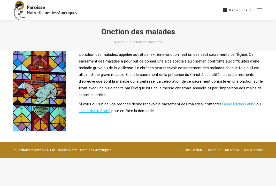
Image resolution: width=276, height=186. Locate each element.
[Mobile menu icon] (259, 10)
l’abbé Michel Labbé (238, 104)
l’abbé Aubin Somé (94, 111)
